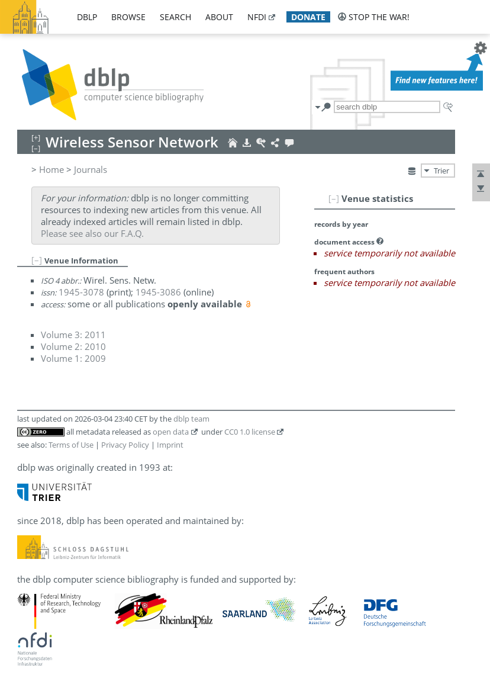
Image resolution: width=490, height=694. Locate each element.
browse (128, 17)
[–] (333, 198)
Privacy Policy (125, 444)
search (175, 17)
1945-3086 (158, 292)
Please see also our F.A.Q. (92, 233)
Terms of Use (71, 444)
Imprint (170, 444)
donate (308, 17)
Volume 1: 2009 (73, 358)
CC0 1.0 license (249, 431)
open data (171, 431)
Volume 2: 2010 (73, 346)
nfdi (256, 17)
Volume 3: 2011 (73, 334)
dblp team (191, 418)
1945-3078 (81, 292)
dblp (87, 17)
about (219, 17)
